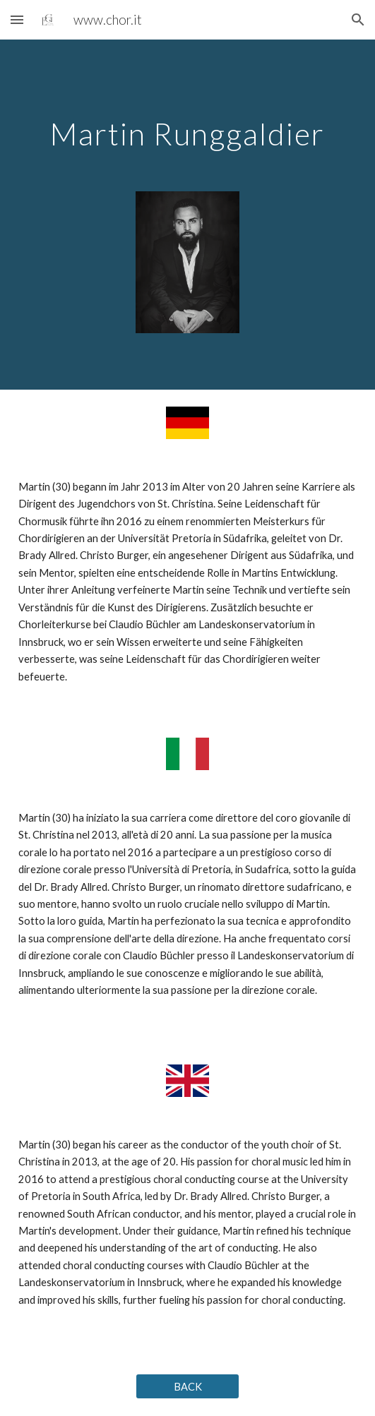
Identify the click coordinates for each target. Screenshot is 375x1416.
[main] (187, 126)
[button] (17, 19)
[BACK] (187, 1386)
